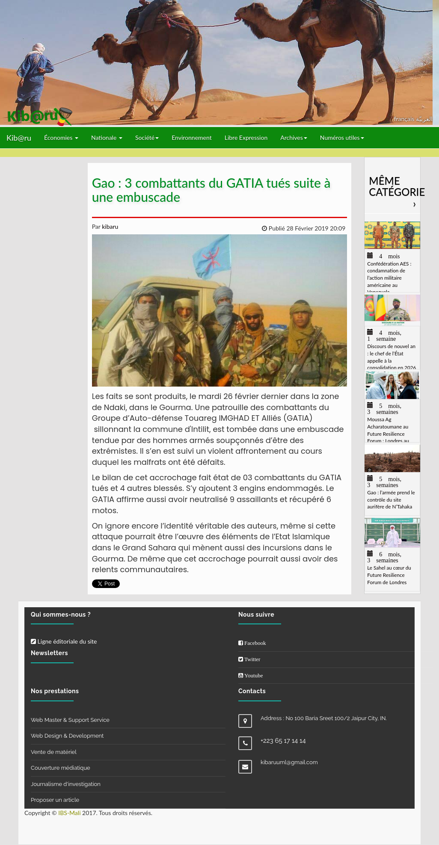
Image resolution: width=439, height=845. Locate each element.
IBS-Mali (69, 812)
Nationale (106, 137)
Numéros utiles (342, 137)
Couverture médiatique (60, 768)
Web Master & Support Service (70, 720)
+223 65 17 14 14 (283, 741)
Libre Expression (246, 137)
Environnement (192, 137)
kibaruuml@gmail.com (289, 762)
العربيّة (424, 118)
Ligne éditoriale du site (64, 641)
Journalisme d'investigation (66, 784)
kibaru (110, 226)
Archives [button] (293, 137)
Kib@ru (18, 137)
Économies (61, 137)
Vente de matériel (54, 752)
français (405, 118)
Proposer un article (55, 800)
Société (147, 137)
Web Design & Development (67, 736)
